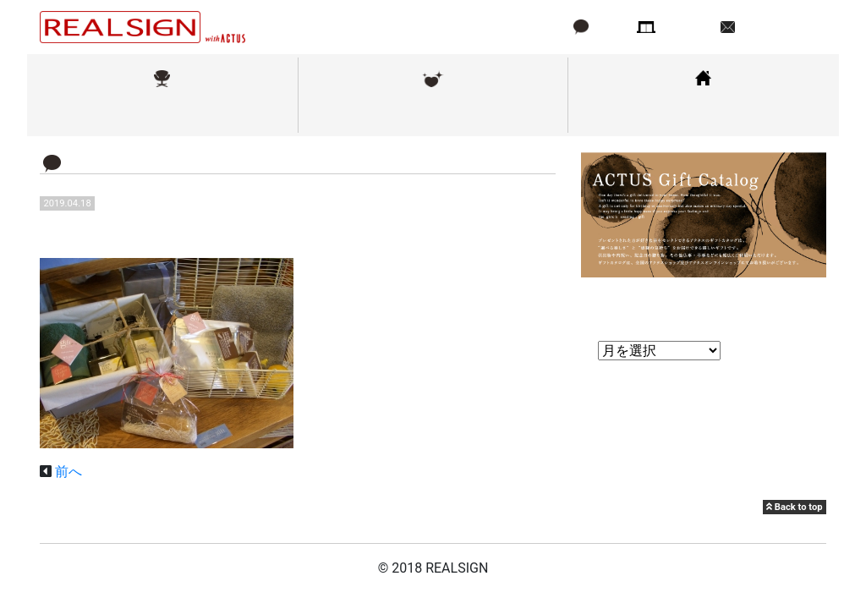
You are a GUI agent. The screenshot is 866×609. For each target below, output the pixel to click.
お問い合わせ (778, 26)
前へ (68, 472)
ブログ (609, 26)
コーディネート (703, 113)
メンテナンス (433, 113)
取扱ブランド (162, 113)
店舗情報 (687, 26)
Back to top (794, 507)
